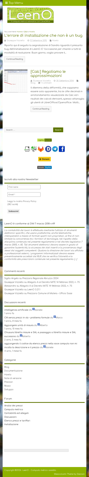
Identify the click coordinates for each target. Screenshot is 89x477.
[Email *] (23, 194)
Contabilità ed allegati (16, 413)
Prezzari (8, 382)
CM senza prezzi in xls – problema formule (27, 318)
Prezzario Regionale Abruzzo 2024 (40, 278)
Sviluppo (8, 389)
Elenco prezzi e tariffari (17, 421)
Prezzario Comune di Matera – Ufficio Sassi (49, 293)
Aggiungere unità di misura (19, 325)
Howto (55, 40)
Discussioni (10, 417)
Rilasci (7, 386)
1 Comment (46, 83)
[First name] (23, 187)
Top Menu (14, 2)
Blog (33, 83)
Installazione (11, 424)
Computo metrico (13, 409)
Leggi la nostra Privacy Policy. (22, 201)
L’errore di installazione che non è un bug (43, 35)
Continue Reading (14, 59)
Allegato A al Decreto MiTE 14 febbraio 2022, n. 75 (53, 282)
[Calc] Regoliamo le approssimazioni (48, 74)
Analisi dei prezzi (13, 406)
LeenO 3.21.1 (33, 289)
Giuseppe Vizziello (16, 40)
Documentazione (13, 371)
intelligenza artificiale (16, 310)
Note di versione (12, 378)
